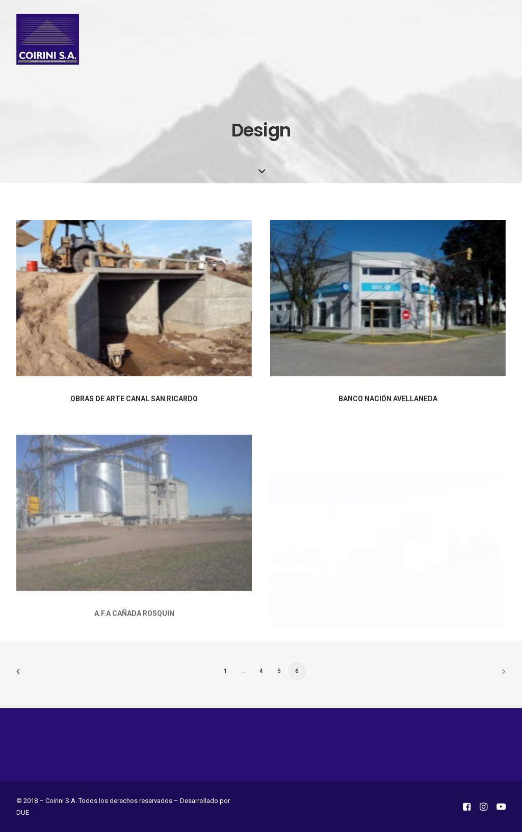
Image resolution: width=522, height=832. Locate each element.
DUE (22, 812)
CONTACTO (470, 39)
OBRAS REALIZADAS (270, 39)
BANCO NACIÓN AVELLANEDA (387, 399)
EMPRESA (196, 39)
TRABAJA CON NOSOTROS (376, 39)
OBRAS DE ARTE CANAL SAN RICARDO (134, 399)
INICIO (146, 39)
